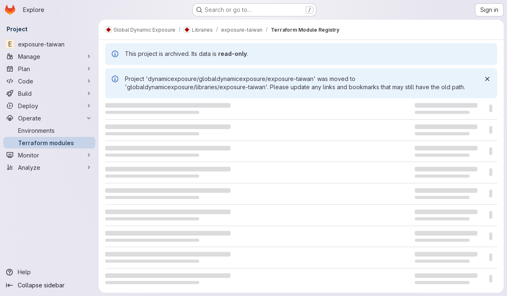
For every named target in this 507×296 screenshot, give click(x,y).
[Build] (49, 93)
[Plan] (49, 68)
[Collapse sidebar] (49, 285)
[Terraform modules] (49, 142)
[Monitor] (49, 155)
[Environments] (49, 130)
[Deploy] (49, 105)
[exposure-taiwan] (49, 44)
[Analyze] (49, 167)
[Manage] (49, 56)
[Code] (49, 81)
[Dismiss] (487, 79)
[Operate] (49, 118)
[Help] (49, 272)
